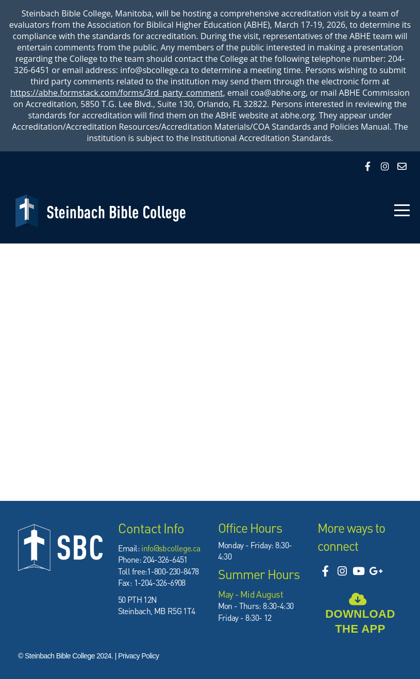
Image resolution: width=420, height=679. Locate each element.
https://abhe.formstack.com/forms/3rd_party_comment (116, 92)
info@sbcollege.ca (170, 548)
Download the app (360, 617)
